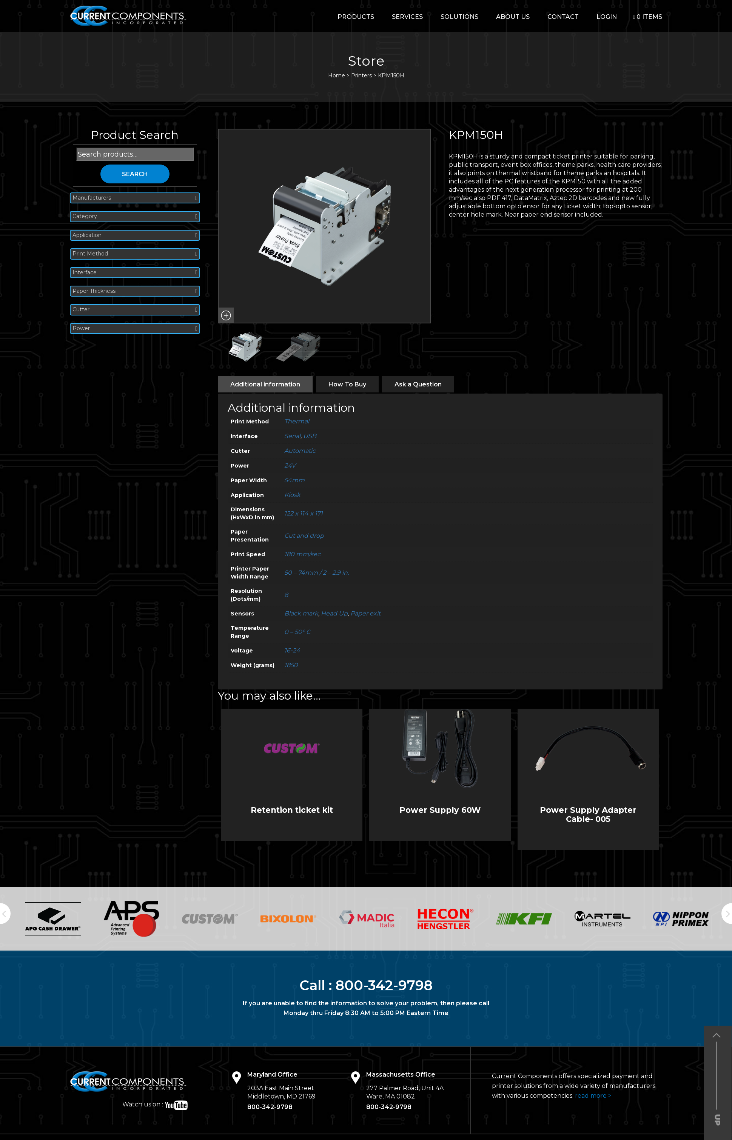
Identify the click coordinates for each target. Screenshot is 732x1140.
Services (407, 16)
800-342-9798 (384, 985)
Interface (135, 272)
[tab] (265, 384)
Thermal (296, 421)
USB (309, 436)
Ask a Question (418, 384)
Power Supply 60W (440, 810)
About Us (513, 16)
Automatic (300, 450)
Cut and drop (304, 535)
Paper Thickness (135, 291)
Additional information (265, 384)
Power (135, 328)
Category (135, 216)
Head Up (334, 613)
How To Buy (347, 384)
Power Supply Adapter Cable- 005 (588, 814)
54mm (294, 480)
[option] (53, 918)
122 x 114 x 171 (303, 513)
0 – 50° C (297, 631)
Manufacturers (135, 198)
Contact (563, 16)
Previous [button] (5, 913)
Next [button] (726, 913)
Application (135, 235)
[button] (226, 315)
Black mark (301, 613)
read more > (593, 1095)
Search (135, 174)
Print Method (135, 254)
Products (355, 16)
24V (290, 465)
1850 (291, 665)
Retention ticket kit (292, 810)
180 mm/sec (302, 554)
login (606, 16)
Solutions (459, 16)
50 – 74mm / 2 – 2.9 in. (316, 572)
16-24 (292, 650)
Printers (361, 75)
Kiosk (292, 494)
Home (336, 75)
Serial (292, 436)
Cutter (135, 309)
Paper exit (365, 613)
